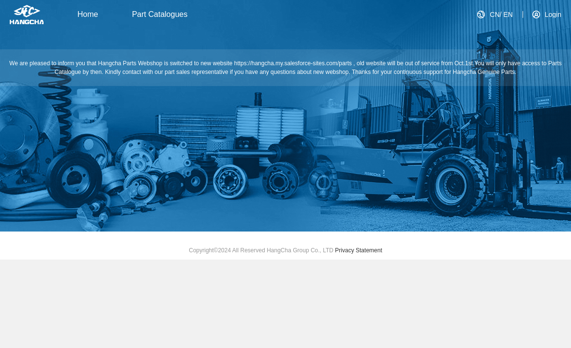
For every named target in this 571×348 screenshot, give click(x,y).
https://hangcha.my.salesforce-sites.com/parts (294, 63)
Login (553, 14)
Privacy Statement (358, 250)
